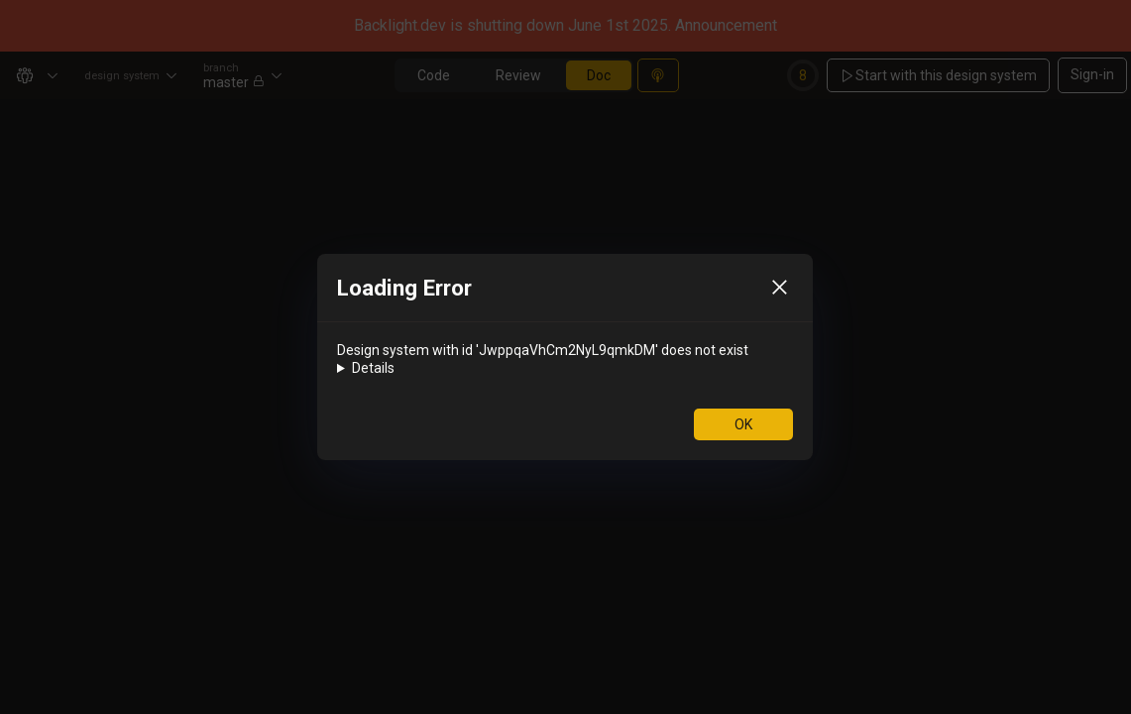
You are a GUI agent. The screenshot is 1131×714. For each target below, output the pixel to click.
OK (743, 424)
